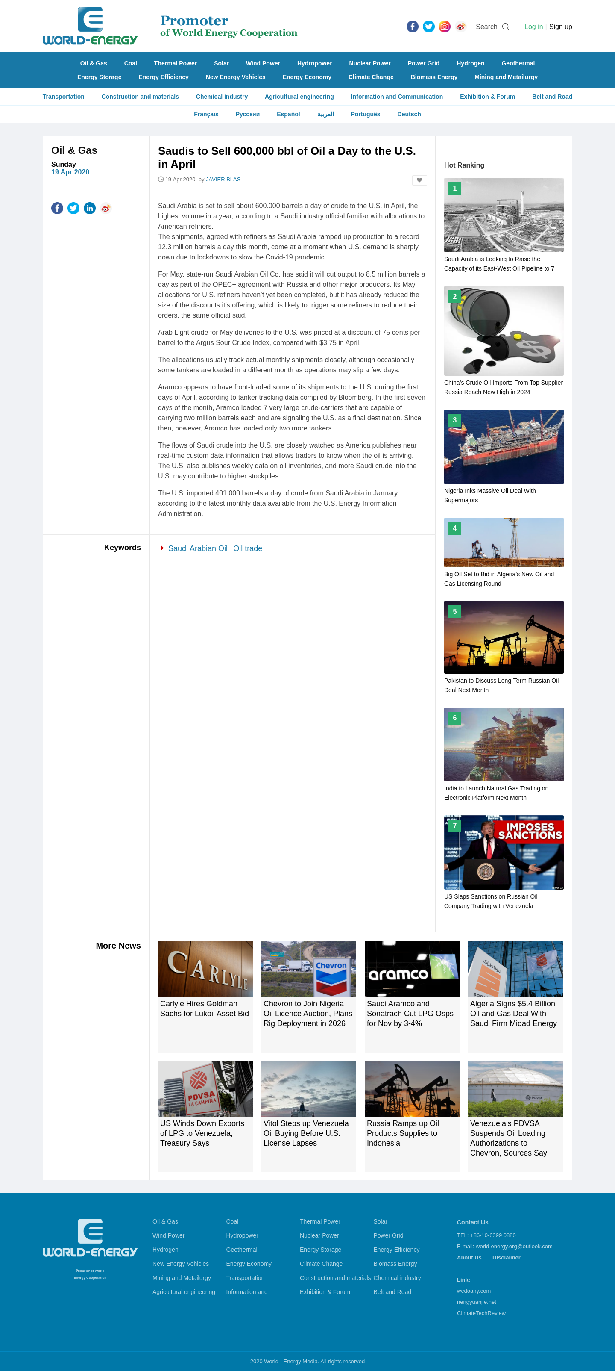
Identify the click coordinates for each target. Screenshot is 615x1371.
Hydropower (314, 63)
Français (206, 114)
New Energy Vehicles (236, 77)
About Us (469, 1257)
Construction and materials (140, 96)
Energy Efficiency (163, 77)
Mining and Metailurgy (506, 77)
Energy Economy (307, 77)
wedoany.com (474, 1291)
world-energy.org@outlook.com (514, 1246)
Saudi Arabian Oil (198, 548)
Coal (130, 63)
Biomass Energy (434, 77)
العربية (325, 114)
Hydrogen (470, 63)
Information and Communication (397, 96)
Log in (533, 26)
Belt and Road (552, 96)
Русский (248, 114)
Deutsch (409, 114)
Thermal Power (175, 63)
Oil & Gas (93, 63)
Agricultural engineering (299, 96)
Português (365, 114)
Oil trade (247, 548)
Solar (221, 63)
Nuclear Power (370, 63)
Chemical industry (222, 96)
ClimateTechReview (481, 1313)
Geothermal (518, 63)
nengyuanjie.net (476, 1302)
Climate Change (371, 77)
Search (487, 26)
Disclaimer (506, 1257)
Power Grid (424, 63)
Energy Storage (99, 77)
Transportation (64, 96)
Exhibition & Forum (487, 96)
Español (288, 114)
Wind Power (263, 63)
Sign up (560, 26)
